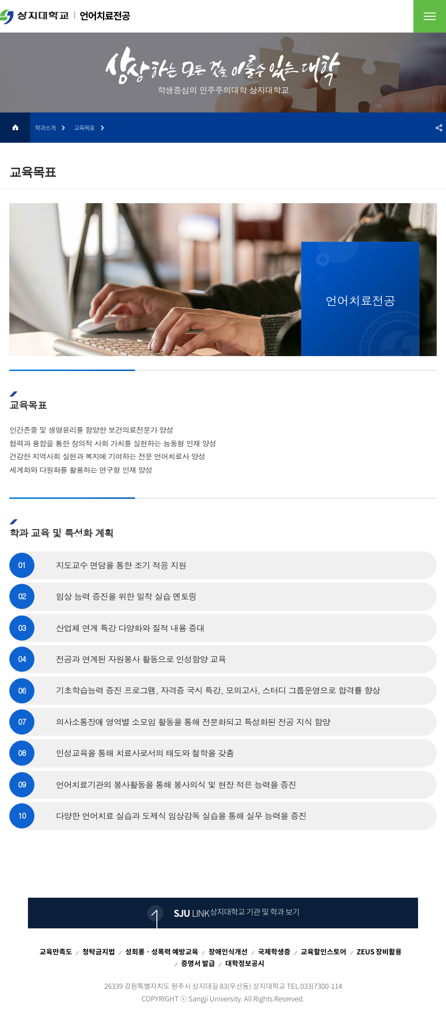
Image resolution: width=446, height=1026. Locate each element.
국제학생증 (274, 951)
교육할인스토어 (323, 951)
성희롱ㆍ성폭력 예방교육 (161, 951)
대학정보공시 (244, 963)
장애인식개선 (228, 951)
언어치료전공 (65, 16)
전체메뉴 (429, 16)
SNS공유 (439, 128)
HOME (15, 128)
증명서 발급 (198, 963)
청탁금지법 (98, 951)
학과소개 (45, 127)
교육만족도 (56, 951)
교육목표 (84, 127)
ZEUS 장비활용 (379, 951)
